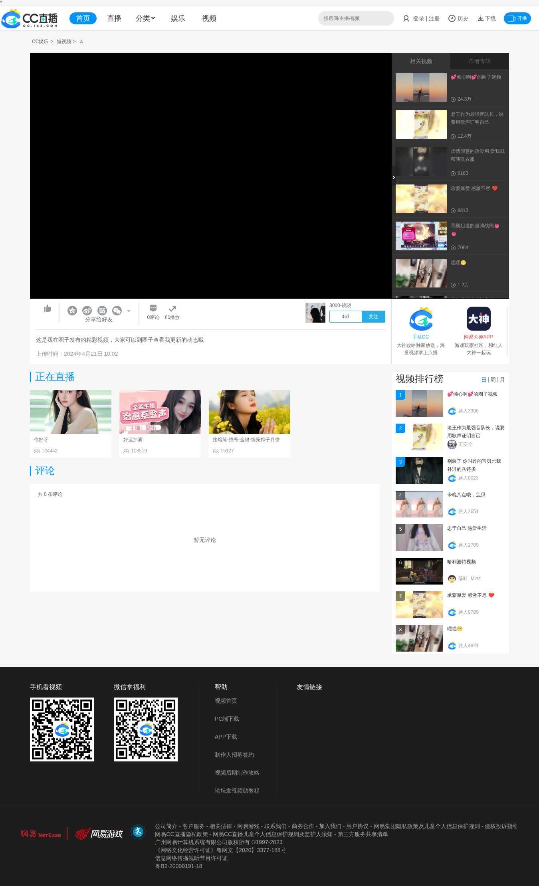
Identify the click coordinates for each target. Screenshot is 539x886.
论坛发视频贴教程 (237, 790)
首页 (83, 18)
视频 (209, 18)
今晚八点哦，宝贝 (466, 495)
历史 (458, 18)
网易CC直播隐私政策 (181, 834)
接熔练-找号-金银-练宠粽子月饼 (246, 439)
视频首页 (226, 701)
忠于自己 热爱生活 (467, 528)
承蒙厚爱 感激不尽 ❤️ (470, 595)
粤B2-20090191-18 (178, 866)
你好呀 (41, 439)
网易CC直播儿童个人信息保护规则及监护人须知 (273, 834)
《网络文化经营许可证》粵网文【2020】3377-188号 (220, 850)
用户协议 (357, 826)
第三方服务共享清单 (363, 834)
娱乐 (178, 18)
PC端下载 (227, 718)
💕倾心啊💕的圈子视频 (472, 394)
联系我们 (275, 826)
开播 (517, 18)
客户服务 (193, 826)
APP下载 (226, 736)
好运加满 (133, 439)
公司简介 (166, 826)
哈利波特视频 (461, 562)
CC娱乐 (40, 41)
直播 (114, 18)
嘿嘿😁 (455, 629)
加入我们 (330, 826)
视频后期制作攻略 (237, 772)
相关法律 (221, 826)
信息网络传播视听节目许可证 (191, 858)
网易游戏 (248, 826)
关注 (373, 316)
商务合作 (303, 826)
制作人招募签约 (234, 754)
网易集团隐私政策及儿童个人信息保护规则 (427, 826)
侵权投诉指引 (501, 826)
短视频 (64, 41)
